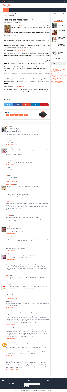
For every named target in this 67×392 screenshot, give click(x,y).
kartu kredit (8, 215)
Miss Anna (8, 246)
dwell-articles (9, 296)
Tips (16, 9)
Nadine (7, 160)
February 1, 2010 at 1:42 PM (11, 156)
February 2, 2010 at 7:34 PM (11, 259)
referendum (21, 25)
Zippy (7, 126)
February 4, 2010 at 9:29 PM (11, 307)
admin (6, 112)
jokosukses (8, 310)
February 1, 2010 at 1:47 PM (11, 164)
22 (16, 22)
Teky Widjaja (8, 327)
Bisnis (21, 9)
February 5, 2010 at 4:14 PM (11, 324)
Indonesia (42, 92)
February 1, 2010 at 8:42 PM (11, 198)
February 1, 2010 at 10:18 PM (11, 212)
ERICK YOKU (8, 341)
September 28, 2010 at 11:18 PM (12, 369)
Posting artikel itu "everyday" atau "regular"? (61, 52)
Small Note (7, 5)
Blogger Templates (37, 390)
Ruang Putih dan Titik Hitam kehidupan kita (61, 44)
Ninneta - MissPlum (10, 184)
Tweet (8, 104)
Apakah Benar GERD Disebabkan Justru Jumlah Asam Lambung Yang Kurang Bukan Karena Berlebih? (58, 80)
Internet (27, 9)
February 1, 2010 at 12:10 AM (11, 136)
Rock (7, 140)
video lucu (26, 386)
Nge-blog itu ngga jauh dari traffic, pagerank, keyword (61, 25)
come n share (9, 262)
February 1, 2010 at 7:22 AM (11, 144)
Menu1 (11, 9)
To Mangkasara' (9, 226)
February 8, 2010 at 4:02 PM (11, 338)
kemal (7, 192)
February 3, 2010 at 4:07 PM (11, 298)
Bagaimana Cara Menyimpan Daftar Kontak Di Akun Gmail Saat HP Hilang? (58, 70)
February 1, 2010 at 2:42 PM (11, 181)
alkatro (7, 236)
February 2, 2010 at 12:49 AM (11, 222)
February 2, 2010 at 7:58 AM (11, 233)
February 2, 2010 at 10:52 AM (11, 242)
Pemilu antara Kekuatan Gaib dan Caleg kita (61, 31)
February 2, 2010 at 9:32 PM (11, 281)
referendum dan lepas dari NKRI (19, 86)
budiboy (7, 275)
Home (6, 9)
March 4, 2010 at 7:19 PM (11, 355)
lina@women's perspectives (11, 201)
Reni (7, 253)
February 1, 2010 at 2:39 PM (11, 172)
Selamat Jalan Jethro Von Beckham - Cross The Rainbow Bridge (58, 75)
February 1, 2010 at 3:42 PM (11, 188)
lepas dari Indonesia (21, 50)
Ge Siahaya (8, 147)
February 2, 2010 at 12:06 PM (11, 250)
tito (7, 167)
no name (8, 284)
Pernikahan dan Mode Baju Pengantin (61, 38)
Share (17, 104)
